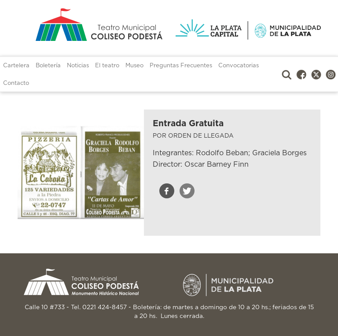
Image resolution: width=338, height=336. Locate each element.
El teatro (107, 66)
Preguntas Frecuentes (181, 66)
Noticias (78, 66)
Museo (134, 66)
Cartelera (16, 66)
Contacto (16, 83)
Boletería (48, 66)
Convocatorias (238, 66)
